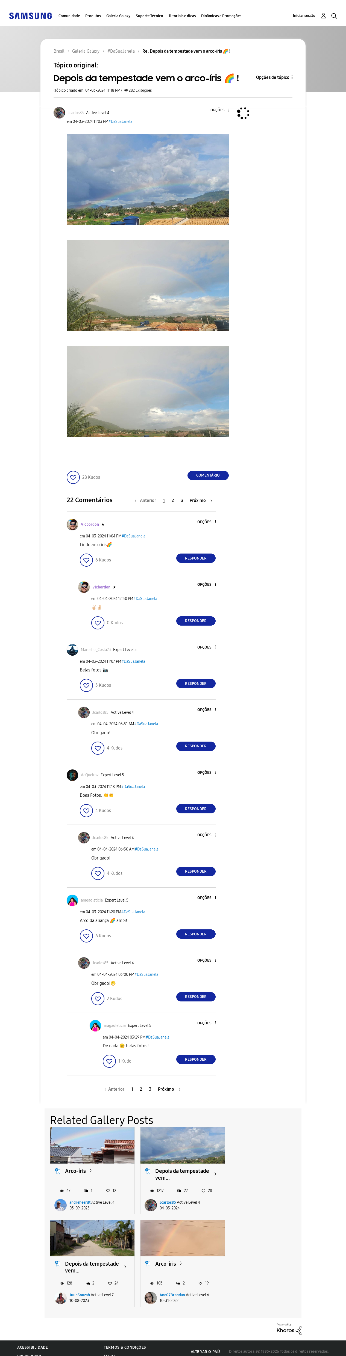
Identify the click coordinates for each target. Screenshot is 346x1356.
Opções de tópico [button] (272, 77)
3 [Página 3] (182, 500)
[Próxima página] (201, 500)
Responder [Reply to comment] (196, 558)
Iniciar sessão (304, 15)
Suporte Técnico (149, 16)
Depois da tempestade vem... (182, 1174)
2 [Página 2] (173, 500)
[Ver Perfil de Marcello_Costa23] (96, 649)
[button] (219, 110)
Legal (110, 1349)
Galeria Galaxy (118, 16)
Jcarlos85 (168, 1202)
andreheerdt (79, 1202)
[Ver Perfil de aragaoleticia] (92, 900)
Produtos (93, 16)
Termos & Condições (125, 1340)
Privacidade (29, 1349)
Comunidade (69, 16)
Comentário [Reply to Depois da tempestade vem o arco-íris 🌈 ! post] (208, 475)
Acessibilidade (32, 1340)
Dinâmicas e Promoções (221, 16)
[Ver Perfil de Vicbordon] (90, 524)
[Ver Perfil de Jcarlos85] (76, 113)
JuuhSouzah (260, 1202)
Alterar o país (206, 1345)
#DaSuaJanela (120, 121)
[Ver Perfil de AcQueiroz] (89, 775)
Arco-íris (75, 1171)
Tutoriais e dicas (182, 16)
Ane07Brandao (82, 1288)
